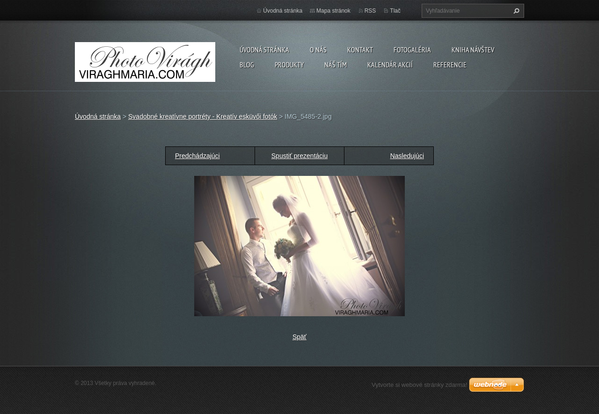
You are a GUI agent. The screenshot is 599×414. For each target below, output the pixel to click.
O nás (318, 49)
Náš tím (335, 64)
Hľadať (515, 11)
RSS (370, 10)
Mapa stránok (333, 10)
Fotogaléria (412, 49)
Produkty (289, 64)
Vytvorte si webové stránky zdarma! (420, 384)
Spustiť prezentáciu (299, 156)
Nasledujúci (407, 156)
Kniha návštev (473, 49)
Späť (299, 337)
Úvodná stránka (264, 49)
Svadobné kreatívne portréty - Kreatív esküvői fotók (202, 116)
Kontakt (360, 49)
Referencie (450, 64)
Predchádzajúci (197, 156)
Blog (247, 64)
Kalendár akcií (390, 64)
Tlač (395, 10)
